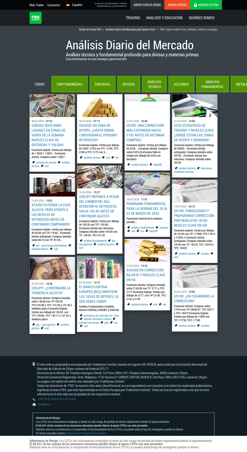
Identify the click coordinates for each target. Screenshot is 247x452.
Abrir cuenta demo (147, 5)
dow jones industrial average (193, 170)
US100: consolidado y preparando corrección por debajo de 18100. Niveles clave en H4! (194, 218)
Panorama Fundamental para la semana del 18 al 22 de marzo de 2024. (147, 208)
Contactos (53, 5)
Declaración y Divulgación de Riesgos (85, 433)
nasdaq (163, 227)
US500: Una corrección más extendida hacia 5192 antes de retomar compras (145, 132)
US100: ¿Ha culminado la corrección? (194, 298)
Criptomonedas (69, 84)
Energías (102, 84)
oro (117, 157)
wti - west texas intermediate (51, 245)
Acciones (181, 84)
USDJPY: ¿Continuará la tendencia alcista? (51, 290)
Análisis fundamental (213, 84)
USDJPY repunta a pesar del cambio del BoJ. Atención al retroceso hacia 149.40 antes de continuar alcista (99, 206)
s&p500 (157, 164)
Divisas (129, 84)
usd (47, 166)
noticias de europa (46, 162)
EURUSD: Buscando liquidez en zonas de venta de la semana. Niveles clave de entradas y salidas (48, 135)
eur (115, 322)
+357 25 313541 (67, 399)
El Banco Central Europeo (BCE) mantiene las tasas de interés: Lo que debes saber (98, 294)
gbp (106, 322)
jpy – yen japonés (45, 324)
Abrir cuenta (177, 5)
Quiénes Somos (201, 17)
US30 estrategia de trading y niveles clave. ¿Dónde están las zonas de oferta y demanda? (194, 132)
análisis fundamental (95, 241)
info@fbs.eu (44, 404)
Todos (39, 84)
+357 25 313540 (47, 399)
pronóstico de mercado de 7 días (101, 315)
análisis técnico (92, 157)
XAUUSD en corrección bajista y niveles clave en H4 (146, 275)
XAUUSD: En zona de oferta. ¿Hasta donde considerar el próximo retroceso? (98, 132)
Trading (133, 17)
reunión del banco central (97, 319)
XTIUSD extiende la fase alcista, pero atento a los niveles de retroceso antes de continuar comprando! (51, 214)
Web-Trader (37, 5)
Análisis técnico (154, 84)
